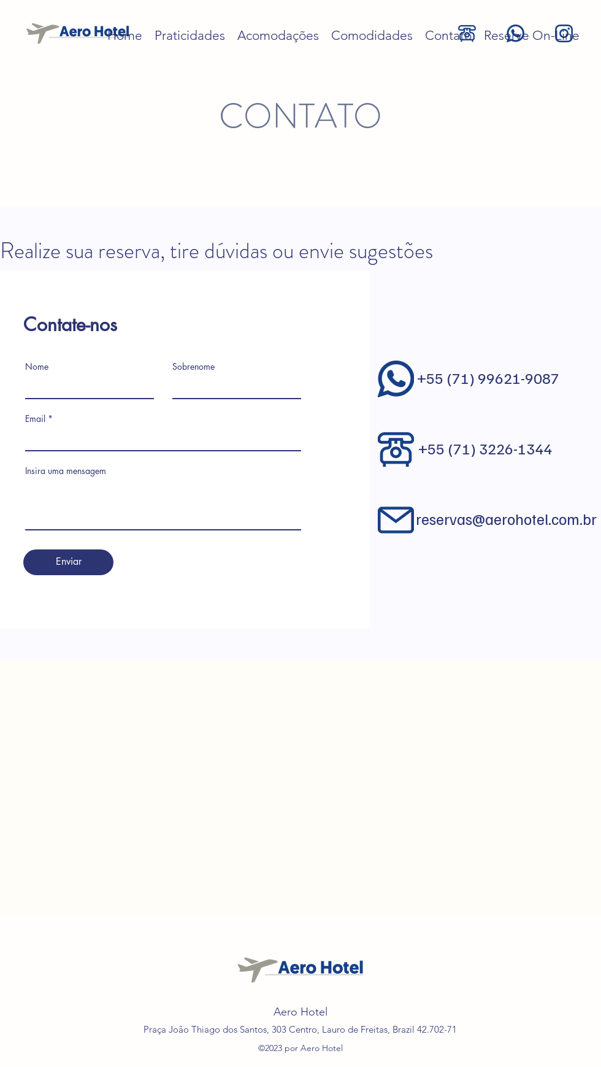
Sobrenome (193, 366)
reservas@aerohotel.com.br (506, 519)
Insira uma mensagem (65, 471)
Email (35, 419)
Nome (36, 366)
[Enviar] (68, 562)
